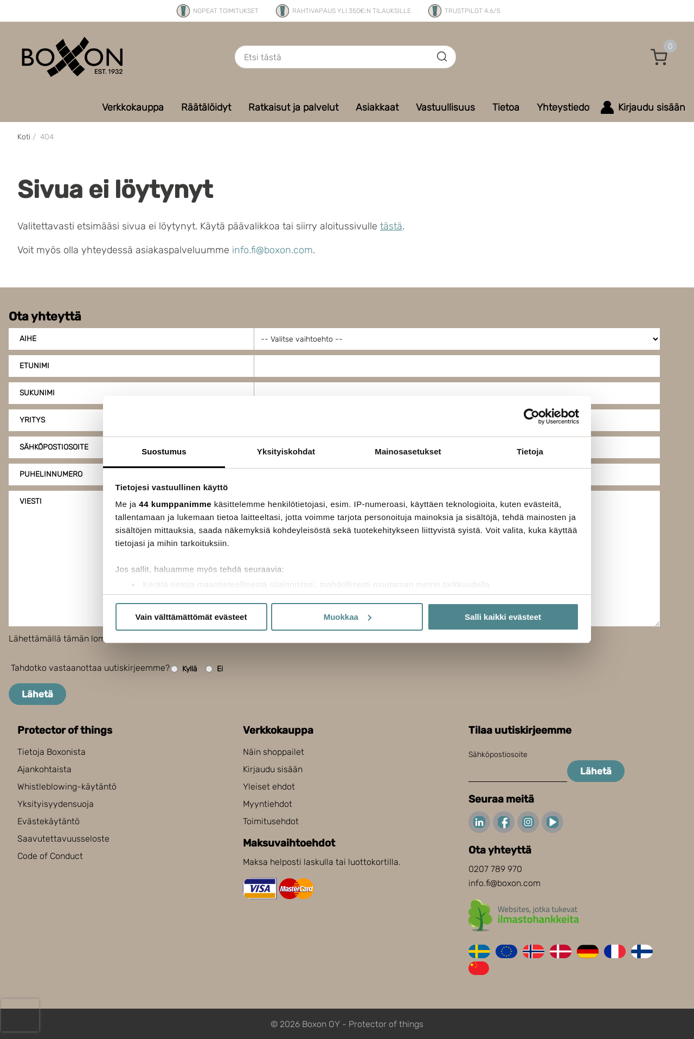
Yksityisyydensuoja (55, 804)
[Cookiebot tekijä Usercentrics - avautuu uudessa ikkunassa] (531, 416)
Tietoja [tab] (530, 451)
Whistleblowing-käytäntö (67, 786)
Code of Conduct (50, 856)
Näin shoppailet (273, 752)
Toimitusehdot (271, 821)
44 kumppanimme (175, 504)
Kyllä (184, 669)
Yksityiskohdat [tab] (286, 451)
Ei (214, 669)
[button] (659, 57)
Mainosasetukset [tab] (408, 451)
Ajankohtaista (44, 769)
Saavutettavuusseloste (63, 838)
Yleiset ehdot (269, 786)
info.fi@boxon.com (272, 250)
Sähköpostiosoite (498, 754)
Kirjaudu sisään (273, 769)
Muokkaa (347, 616)
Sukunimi (37, 392)
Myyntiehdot (267, 804)
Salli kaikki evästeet (503, 616)
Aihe (28, 338)
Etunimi (34, 365)
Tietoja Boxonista (51, 752)
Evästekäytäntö (48, 821)
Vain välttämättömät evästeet (191, 616)
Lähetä (37, 694)
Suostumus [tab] (164, 451)
